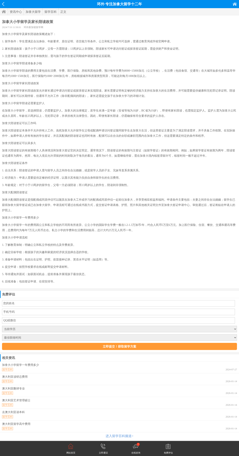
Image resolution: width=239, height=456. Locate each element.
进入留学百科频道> (119, 436)
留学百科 (50, 11)
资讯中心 (16, 11)
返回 (3, 4)
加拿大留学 (33, 11)
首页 (235, 4)
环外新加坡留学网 (33, 27)
